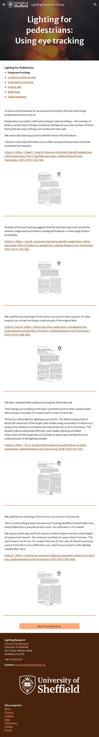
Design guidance (17, 96)
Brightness (14, 91)
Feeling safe (14, 86)
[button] (4, 4)
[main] (49, 30)
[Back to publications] (49, 626)
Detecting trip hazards (20, 82)
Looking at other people (22, 77)
